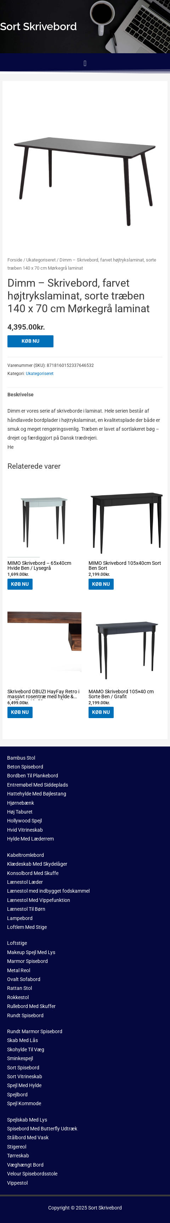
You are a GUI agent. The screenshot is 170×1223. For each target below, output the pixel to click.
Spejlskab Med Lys (27, 1120)
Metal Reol (18, 970)
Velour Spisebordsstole (32, 1174)
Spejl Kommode (24, 1103)
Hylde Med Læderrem (30, 839)
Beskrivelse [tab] (20, 394)
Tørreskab (18, 1155)
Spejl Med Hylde (24, 1085)
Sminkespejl (20, 1058)
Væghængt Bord (25, 1165)
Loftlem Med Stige (27, 927)
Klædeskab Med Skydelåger (37, 864)
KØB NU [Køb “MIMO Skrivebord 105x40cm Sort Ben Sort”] (101, 584)
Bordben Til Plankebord (32, 775)
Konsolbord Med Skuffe (32, 873)
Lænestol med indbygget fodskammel (48, 891)
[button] (85, 63)
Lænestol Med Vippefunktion (38, 900)
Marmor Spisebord (27, 961)
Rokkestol (18, 997)
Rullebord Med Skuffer (31, 1006)
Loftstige (17, 943)
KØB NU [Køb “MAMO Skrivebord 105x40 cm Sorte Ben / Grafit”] (101, 712)
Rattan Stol (19, 988)
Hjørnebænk (20, 803)
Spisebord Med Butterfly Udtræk (42, 1128)
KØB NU (30, 341)
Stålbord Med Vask (28, 1137)
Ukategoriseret (41, 260)
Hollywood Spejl (24, 820)
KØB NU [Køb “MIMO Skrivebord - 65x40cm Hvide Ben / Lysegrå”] (20, 584)
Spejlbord (17, 1094)
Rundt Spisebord (25, 1015)
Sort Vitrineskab (24, 1076)
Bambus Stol (21, 758)
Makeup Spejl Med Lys (31, 952)
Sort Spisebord (23, 1067)
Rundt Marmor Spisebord (34, 1031)
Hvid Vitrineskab (25, 830)
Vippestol (17, 1183)
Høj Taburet (20, 812)
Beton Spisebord (25, 767)
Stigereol (16, 1147)
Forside (14, 260)
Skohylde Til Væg (25, 1049)
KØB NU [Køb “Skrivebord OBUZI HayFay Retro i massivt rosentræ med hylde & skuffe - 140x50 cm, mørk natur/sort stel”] (20, 712)
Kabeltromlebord (25, 855)
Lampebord (20, 918)
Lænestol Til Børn (26, 909)
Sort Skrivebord (105, 1208)
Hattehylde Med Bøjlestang (36, 794)
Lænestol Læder (25, 882)
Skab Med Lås (22, 1040)
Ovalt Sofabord (23, 979)
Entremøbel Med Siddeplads (37, 785)
